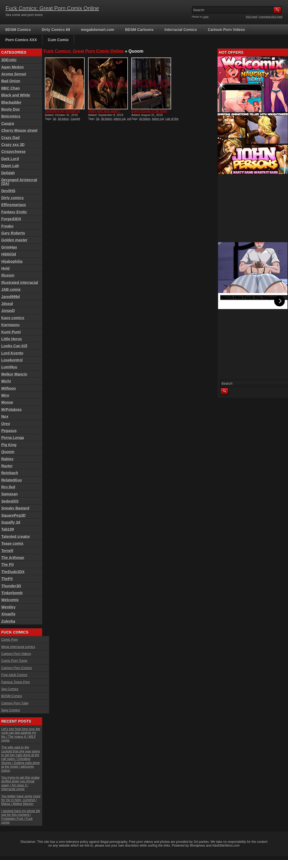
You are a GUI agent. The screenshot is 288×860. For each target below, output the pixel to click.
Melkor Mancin (14, 374)
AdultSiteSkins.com (226, 845)
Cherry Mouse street (19, 130)
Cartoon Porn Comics (16, 668)
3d (54, 118)
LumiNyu (9, 367)
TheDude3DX (13, 572)
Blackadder (11, 102)
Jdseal (7, 304)
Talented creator (15, 536)
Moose (7, 402)
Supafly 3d (10, 522)
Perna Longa (12, 437)
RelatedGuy (11, 480)
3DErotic (9, 60)
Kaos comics (12, 318)
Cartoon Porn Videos (226, 30)
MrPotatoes (11, 409)
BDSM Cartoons (139, 30)
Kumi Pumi (11, 332)
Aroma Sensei (13, 74)
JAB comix (11, 289)
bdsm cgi (119, 118)
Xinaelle (8, 614)
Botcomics (11, 116)
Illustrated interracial (19, 282)
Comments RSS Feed (270, 17)
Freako (7, 226)
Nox (4, 416)
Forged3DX (11, 219)
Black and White (15, 95)
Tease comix (12, 543)
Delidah (8, 173)
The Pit (7, 564)
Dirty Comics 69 (56, 30)
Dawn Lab (10, 166)
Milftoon (8, 388)
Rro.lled (8, 487)
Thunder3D (11, 586)
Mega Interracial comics (18, 647)
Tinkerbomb (12, 593)
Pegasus (9, 431)
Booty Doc (10, 109)
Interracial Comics (181, 30)
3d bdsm (63, 118)
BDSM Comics (18, 30)
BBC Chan (10, 88)
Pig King (9, 445)
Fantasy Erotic (14, 212)
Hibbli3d (8, 254)
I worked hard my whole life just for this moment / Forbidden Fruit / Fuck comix (20, 816)
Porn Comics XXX (21, 40)
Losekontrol (12, 360)
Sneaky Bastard (15, 508)
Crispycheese (13, 151)
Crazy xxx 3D (13, 144)
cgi (129, 118)
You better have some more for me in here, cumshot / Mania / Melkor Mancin (21, 800)
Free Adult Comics (14, 675)
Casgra (7, 123)
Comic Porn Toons (14, 661)
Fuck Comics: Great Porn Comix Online (52, 8)
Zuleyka (8, 621)
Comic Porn (9, 640)
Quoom (7, 452)
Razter (7, 466)
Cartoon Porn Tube (14, 703)
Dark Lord (10, 159)
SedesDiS (10, 501)
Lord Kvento (12, 353)
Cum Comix (58, 40)
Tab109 (7, 529)
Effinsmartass (13, 205)
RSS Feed (251, 17)
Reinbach (9, 473)
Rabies (7, 459)
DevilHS (8, 191)
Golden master (14, 240)
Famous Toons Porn (15, 682)
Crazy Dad (10, 138)
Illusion (7, 275)
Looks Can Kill (14, 346)
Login (206, 17)
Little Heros (11, 339)
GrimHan (9, 247)
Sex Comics (9, 689)
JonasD (8, 310)
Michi (6, 381)
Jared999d (10, 297)
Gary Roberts (13, 233)
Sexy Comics (10, 710)
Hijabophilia (11, 261)
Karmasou (10, 325)
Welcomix (10, 600)
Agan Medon (12, 67)
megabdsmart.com (97, 30)
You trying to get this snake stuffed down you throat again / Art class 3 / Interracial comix (20, 783)
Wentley (8, 607)
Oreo (5, 424)
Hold (5, 268)
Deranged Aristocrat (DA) (19, 182)
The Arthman (12, 558)
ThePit (7, 579)
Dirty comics (12, 198)
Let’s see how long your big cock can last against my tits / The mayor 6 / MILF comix (20, 734)
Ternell (7, 551)
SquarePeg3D (13, 515)
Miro (5, 395)
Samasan (9, 494)
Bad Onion (10, 81)
